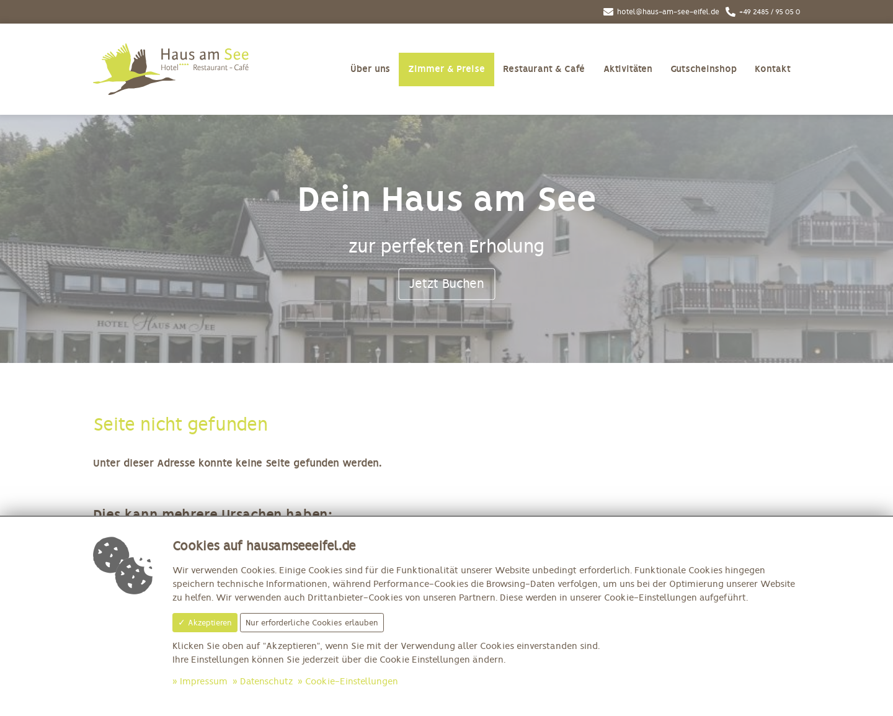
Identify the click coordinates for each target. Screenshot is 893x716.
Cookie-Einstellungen (351, 681)
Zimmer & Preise (446, 69)
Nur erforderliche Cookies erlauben (312, 622)
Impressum (204, 681)
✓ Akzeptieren (205, 622)
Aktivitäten (627, 69)
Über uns (370, 69)
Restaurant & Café (544, 69)
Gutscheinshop (703, 69)
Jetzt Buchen (446, 283)
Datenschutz (266, 681)
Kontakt (773, 69)
